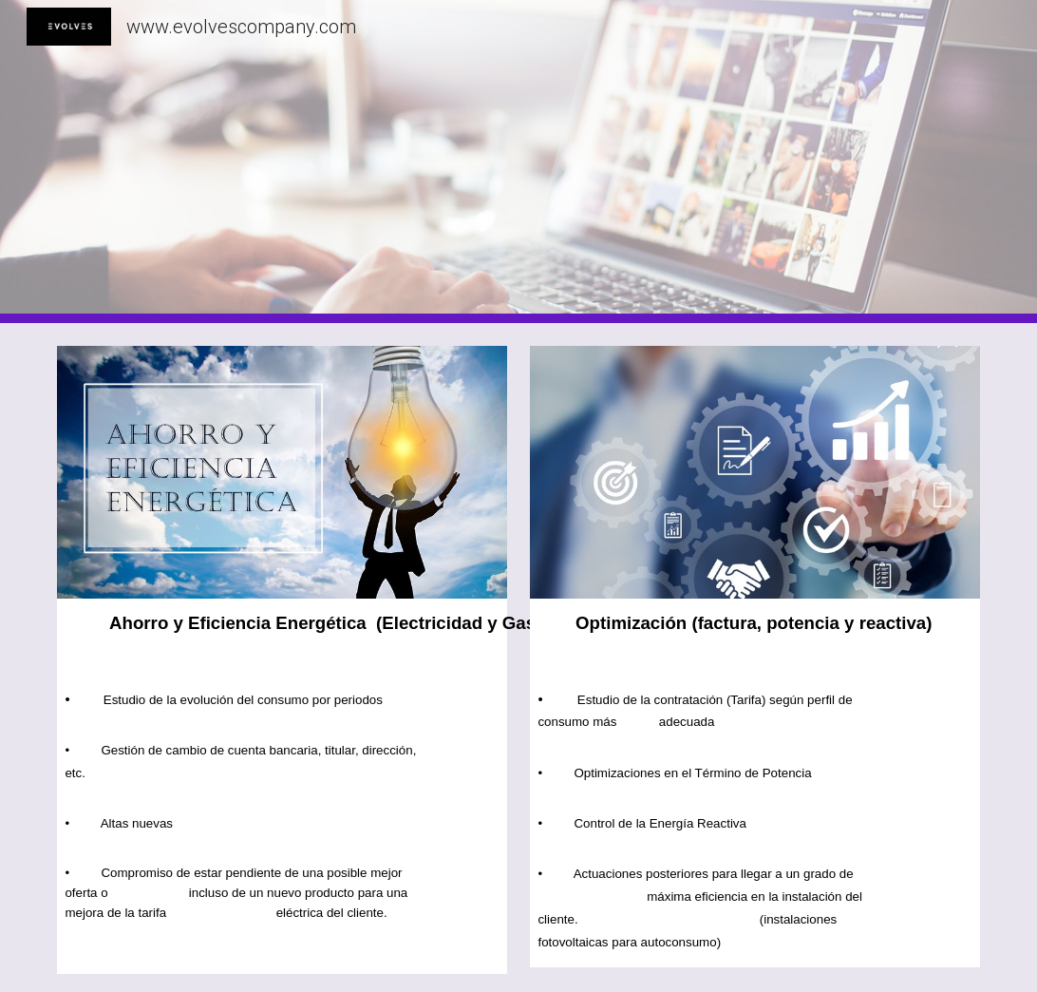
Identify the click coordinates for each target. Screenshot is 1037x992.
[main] (281, 637)
